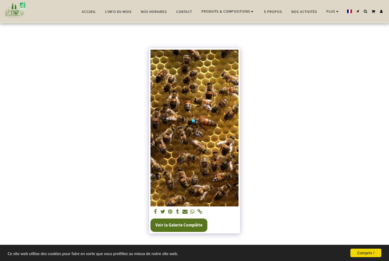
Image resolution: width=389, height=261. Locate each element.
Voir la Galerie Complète (178, 225)
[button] (357, 11)
